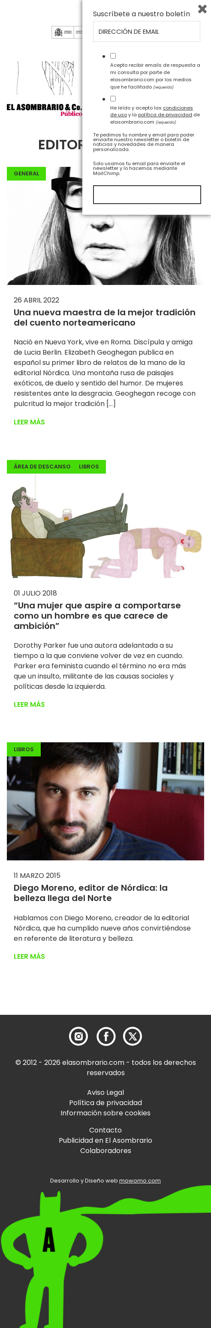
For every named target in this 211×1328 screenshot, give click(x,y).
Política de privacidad (105, 1103)
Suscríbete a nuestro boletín (141, 1127)
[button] (56, 109)
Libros (89, 466)
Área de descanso (42, 466)
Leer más (29, 422)
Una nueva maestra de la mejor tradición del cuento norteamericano (105, 317)
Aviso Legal (105, 1092)
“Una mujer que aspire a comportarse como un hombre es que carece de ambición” (97, 615)
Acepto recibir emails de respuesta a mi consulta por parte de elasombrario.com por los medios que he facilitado (155, 1189)
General (26, 173)
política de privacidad (165, 1227)
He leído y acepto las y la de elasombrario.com (155, 1228)
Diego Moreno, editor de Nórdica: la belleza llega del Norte (91, 893)
